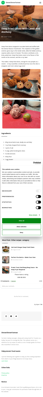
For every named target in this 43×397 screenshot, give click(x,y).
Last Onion (4, 361)
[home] (11, 2)
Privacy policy (5, 373)
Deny (21, 232)
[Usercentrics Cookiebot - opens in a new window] (33, 163)
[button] (40, 2)
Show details (33, 215)
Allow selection (21, 226)
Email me (4, 375)
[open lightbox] (21, 84)
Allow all (21, 220)
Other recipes (6, 24)
